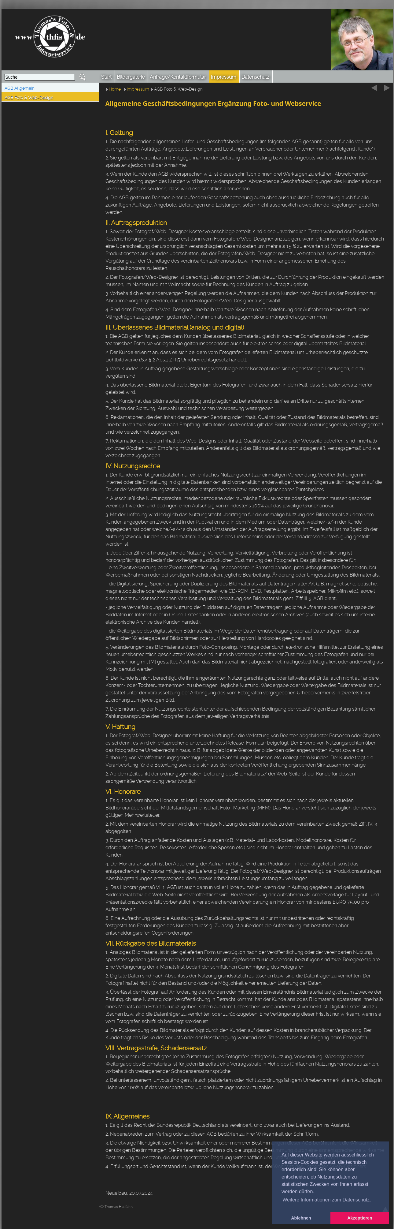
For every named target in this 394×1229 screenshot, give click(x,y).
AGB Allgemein (20, 88)
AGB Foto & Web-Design (29, 97)
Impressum (138, 89)
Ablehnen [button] (301, 1218)
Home (115, 89)
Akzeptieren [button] (359, 1218)
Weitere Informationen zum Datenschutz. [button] (326, 1199)
